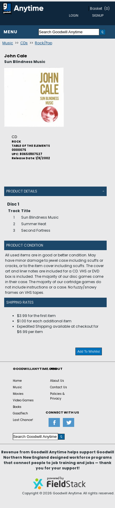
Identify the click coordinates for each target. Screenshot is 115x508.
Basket (96, 8)
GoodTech (20, 413)
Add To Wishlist (88, 351)
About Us (57, 380)
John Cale (15, 56)
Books (17, 407)
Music (7, 42)
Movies (18, 394)
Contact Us (58, 387)
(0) (107, 8)
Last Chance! (23, 420)
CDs (24, 42)
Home (17, 380)
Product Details (21, 191)
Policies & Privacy (57, 396)
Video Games (23, 400)
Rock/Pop (43, 42)
